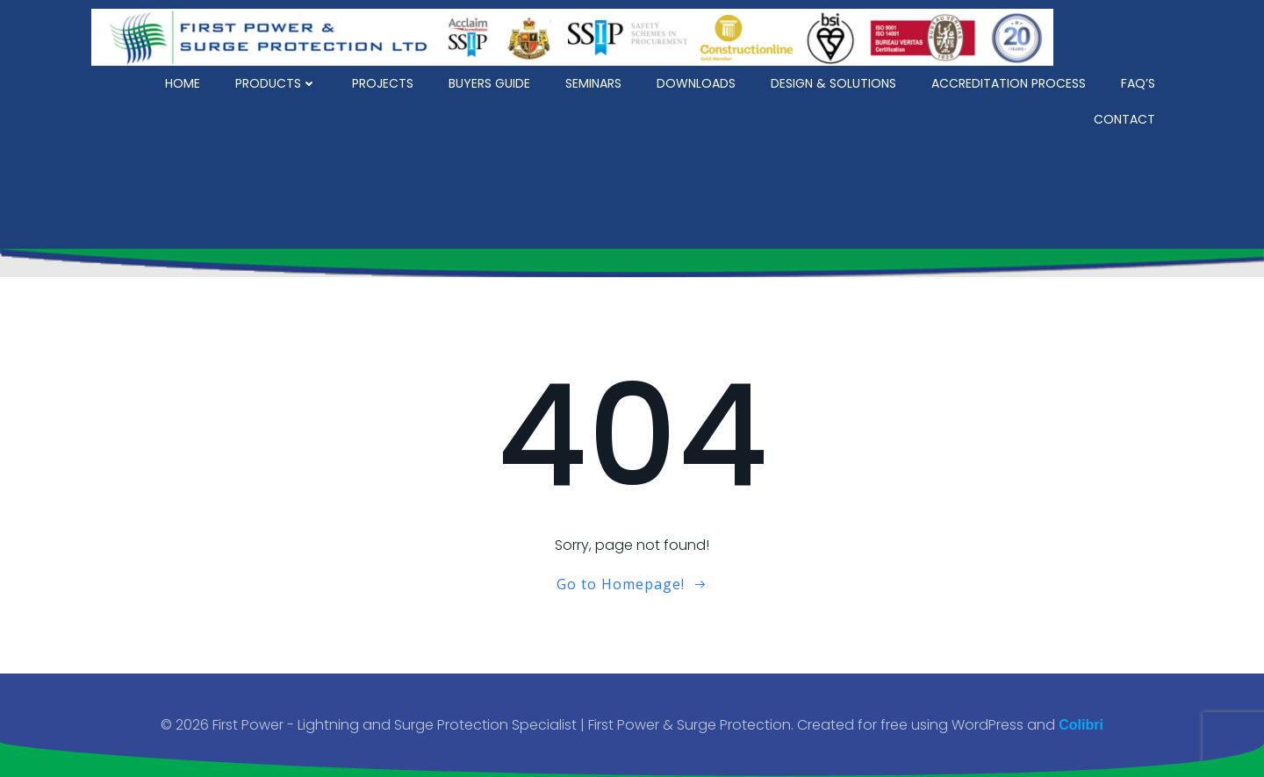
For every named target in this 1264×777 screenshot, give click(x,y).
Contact (1124, 119)
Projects (382, 83)
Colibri (1081, 724)
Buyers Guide (489, 83)
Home (182, 83)
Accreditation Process (1008, 83)
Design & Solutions (833, 83)
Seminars (593, 83)
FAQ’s (1138, 83)
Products (276, 83)
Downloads (696, 83)
